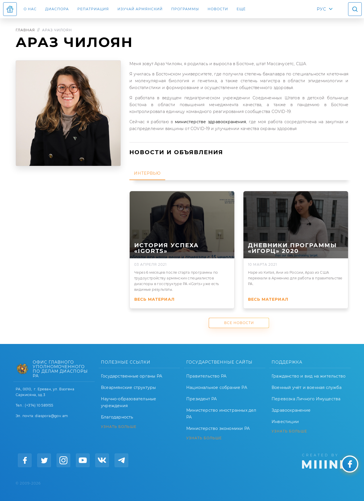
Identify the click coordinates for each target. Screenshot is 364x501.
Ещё (241, 9)
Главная (25, 30)
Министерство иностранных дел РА (221, 414)
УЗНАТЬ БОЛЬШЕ (118, 426)
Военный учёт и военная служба (307, 387)
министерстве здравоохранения (210, 121)
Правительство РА (206, 376)
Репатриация (93, 9)
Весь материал (154, 299)
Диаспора (57, 9)
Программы (185, 9)
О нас (30, 9)
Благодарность (117, 417)
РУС (321, 9)
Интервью (147, 173)
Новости (218, 9)
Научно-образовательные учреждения (128, 402)
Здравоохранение (291, 410)
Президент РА (201, 398)
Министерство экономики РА (218, 428)
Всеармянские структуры (128, 387)
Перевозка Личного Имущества (306, 398)
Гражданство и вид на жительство (309, 376)
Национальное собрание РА (216, 387)
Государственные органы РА (131, 376)
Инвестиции (285, 421)
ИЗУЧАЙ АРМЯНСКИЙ (140, 9)
